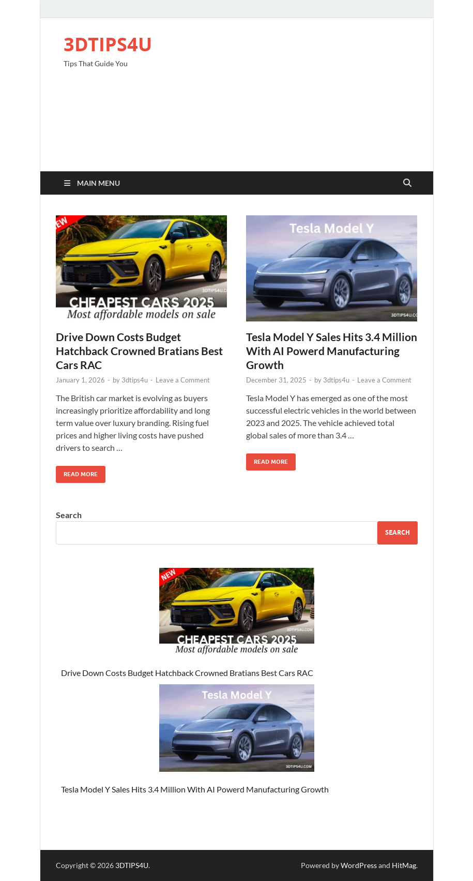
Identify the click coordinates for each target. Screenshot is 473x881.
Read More (77, 472)
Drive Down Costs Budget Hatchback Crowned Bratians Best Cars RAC (139, 351)
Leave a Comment (183, 380)
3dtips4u (134, 380)
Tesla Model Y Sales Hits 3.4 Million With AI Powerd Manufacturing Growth (331, 351)
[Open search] (407, 183)
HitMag (404, 865)
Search (69, 515)
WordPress (359, 865)
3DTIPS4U (108, 44)
